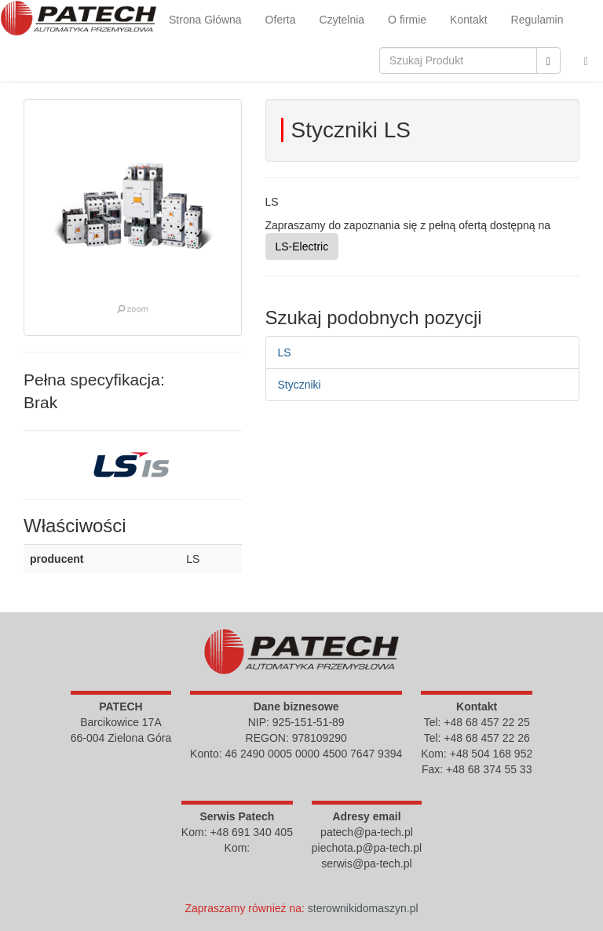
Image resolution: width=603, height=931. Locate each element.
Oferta (280, 19)
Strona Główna (205, 19)
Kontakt (468, 19)
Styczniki (299, 384)
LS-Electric (302, 246)
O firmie (407, 19)
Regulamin (537, 19)
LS (284, 352)
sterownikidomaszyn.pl (363, 908)
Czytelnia (342, 19)
